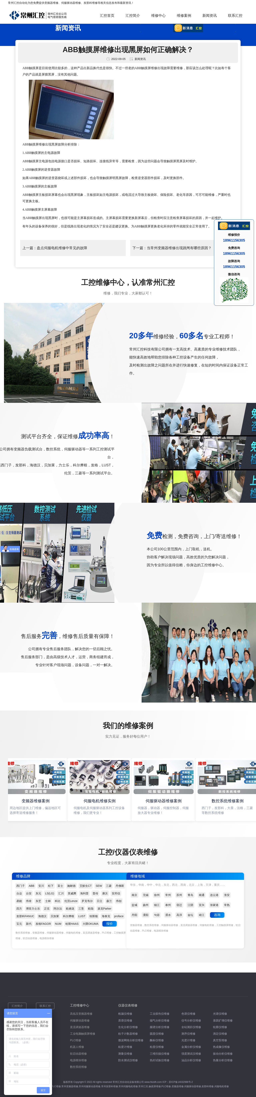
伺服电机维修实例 (100, 801)
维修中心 (158, 16)
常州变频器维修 (69, 1086)
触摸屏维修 (155, 1086)
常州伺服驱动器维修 (89, 1086)
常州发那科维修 (109, 1086)
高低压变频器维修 (81, 1013)
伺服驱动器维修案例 (164, 801)
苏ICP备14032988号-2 (181, 1082)
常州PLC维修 (53, 1086)
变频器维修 (51, 2)
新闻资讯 (209, 16)
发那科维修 (91, 2)
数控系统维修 (78, 1066)
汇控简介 (133, 16)
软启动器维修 (78, 1053)
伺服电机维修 (221, 1086)
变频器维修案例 (36, 801)
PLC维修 (75, 1040)
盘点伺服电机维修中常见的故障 (62, 248)
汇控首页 (107, 16)
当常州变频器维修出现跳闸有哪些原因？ (179, 248)
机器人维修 (77, 1046)
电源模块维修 (78, 1060)
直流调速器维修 (80, 1027)
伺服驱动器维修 (71, 2)
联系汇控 (235, 16)
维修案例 (184, 16)
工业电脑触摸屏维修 (82, 1033)
